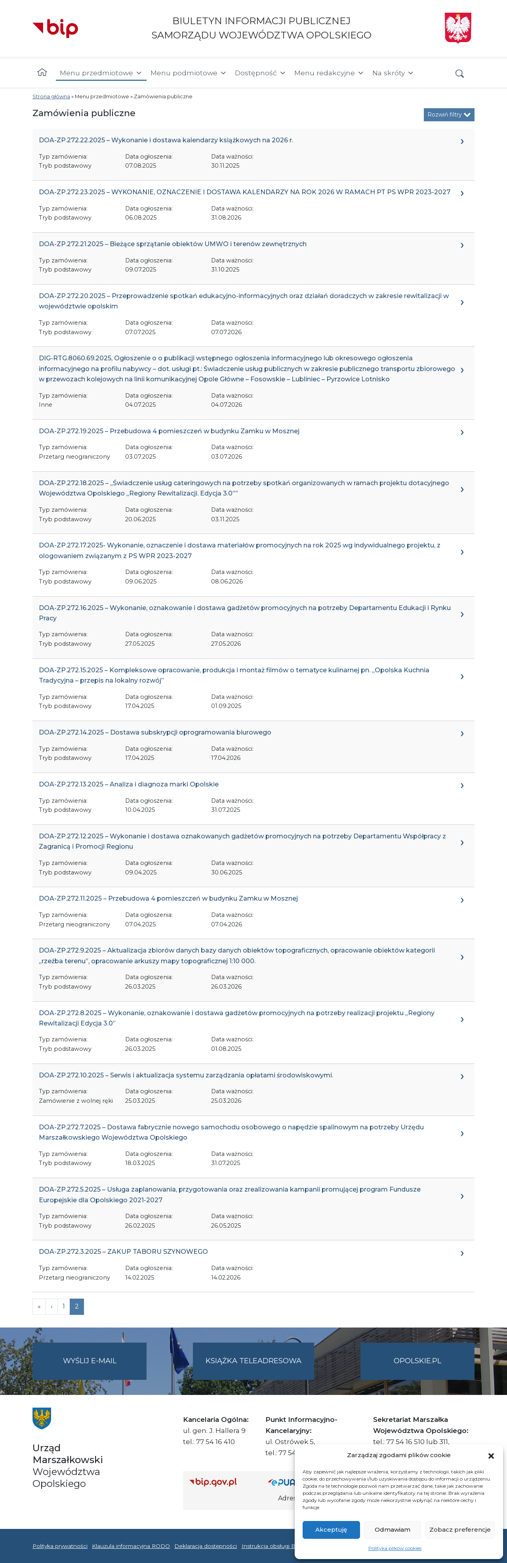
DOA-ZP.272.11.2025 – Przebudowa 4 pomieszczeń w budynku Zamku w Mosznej (168, 898)
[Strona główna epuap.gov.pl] (293, 1482)
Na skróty (393, 73)
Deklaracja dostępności (205, 1546)
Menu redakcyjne (329, 73)
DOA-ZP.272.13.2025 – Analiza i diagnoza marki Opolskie (129, 784)
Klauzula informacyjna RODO (131, 1546)
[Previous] (39, 1306)
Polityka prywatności (60, 1546)
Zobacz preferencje (460, 1529)
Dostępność (260, 73)
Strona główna (51, 96)
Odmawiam (392, 1529)
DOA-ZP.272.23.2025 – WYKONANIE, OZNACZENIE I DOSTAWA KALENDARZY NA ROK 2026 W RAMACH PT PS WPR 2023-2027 (244, 192)
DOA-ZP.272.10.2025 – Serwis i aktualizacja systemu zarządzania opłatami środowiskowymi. (186, 1075)
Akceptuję (331, 1529)
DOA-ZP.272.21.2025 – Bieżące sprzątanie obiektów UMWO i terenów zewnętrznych (173, 244)
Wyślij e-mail (105, 1367)
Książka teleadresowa (253, 1360)
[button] (491, 1455)
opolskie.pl (417, 1360)
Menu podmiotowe (189, 73)
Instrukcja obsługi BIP (271, 1546)
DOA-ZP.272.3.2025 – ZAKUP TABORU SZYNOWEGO (123, 1251)
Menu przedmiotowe (101, 73)
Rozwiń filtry (449, 114)
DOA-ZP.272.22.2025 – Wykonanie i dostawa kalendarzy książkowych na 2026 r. (166, 140)
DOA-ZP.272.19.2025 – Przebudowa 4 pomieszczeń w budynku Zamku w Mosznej (169, 431)
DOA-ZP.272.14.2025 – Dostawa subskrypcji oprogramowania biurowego (155, 732)
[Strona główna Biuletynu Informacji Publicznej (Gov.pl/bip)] (222, 1482)
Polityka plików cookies (394, 1548)
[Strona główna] (42, 73)
